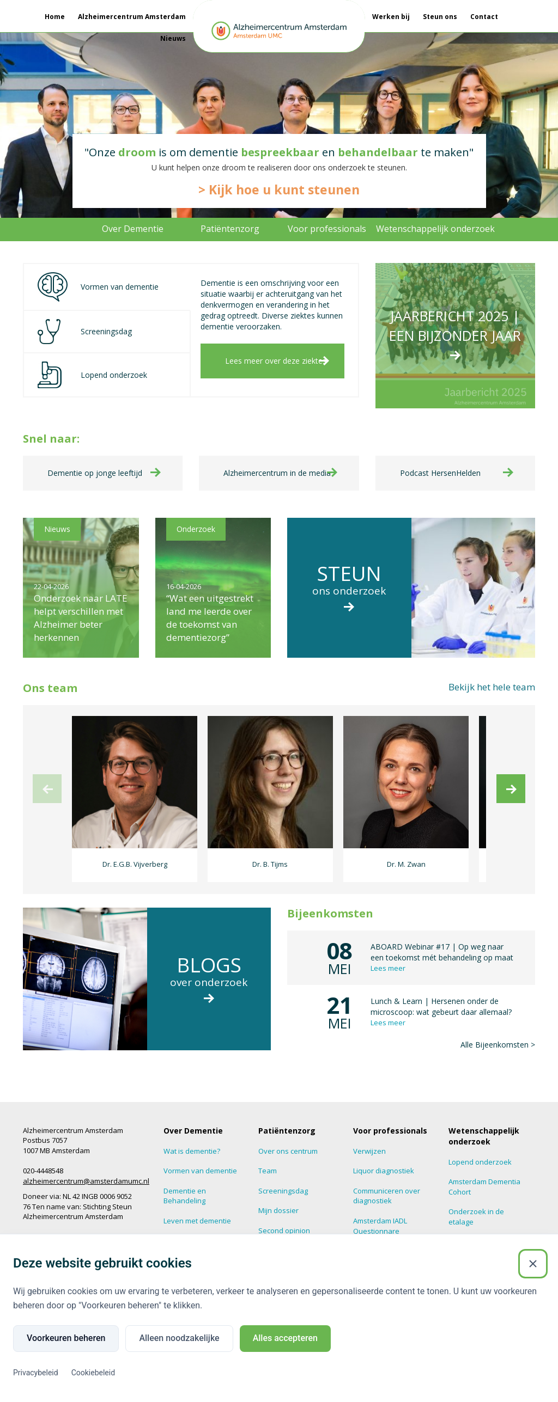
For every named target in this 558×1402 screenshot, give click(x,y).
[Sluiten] (533, 1264)
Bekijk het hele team (491, 676)
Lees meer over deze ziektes (275, 361)
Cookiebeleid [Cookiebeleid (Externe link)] (93, 1372)
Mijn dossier (278, 1200)
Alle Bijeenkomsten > (497, 1033)
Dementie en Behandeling (184, 1185)
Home (55, 16)
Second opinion (284, 1220)
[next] (510, 777)
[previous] (47, 777)
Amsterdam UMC (50, 1226)
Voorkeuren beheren (66, 1338)
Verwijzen (369, 1140)
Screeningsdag (283, 1180)
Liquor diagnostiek (383, 1160)
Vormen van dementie (200, 1160)
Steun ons (440, 16)
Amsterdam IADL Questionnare (380, 1215)
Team (267, 1160)
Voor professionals (327, 229)
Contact (484, 16)
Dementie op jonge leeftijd (94, 462)
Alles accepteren (285, 1338)
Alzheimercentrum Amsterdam (132, 16)
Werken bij (391, 16)
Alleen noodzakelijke (179, 1338)
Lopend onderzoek (480, 1151)
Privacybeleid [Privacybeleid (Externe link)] (35, 1372)
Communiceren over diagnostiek (386, 1185)
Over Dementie (132, 229)
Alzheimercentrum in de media (277, 462)
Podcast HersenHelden (440, 462)
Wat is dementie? (191, 1140)
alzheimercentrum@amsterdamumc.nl (86, 1170)
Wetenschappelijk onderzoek (435, 229)
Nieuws (173, 38)
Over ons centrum (288, 1140)
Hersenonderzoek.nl (482, 1231)
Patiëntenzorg (230, 229)
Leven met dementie (197, 1210)
